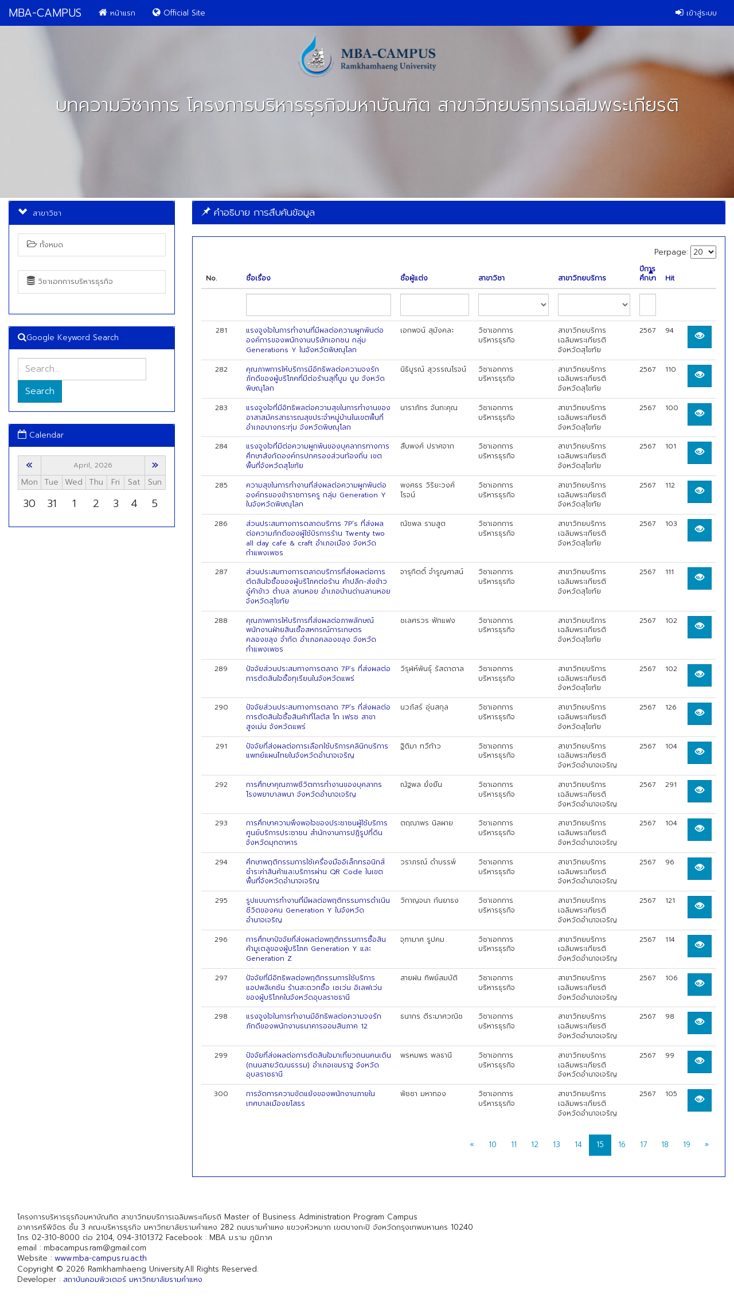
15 (600, 1144)
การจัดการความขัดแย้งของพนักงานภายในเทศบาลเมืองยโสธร (310, 1099)
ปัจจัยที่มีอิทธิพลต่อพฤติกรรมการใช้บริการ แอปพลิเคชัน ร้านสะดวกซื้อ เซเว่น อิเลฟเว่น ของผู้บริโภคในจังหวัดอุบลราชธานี (314, 988)
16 (622, 1144)
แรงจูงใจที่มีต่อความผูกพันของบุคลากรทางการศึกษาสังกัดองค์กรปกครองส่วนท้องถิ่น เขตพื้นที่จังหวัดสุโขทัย (317, 456)
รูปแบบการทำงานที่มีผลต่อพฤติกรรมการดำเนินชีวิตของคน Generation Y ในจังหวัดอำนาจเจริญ (318, 910)
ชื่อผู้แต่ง (414, 278)
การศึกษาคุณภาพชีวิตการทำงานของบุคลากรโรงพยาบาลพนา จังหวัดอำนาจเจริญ (314, 789)
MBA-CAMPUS (45, 13)
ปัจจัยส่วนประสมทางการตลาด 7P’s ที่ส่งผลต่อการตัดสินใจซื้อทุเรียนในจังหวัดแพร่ (318, 674)
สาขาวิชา (491, 278)
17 (643, 1144)
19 (686, 1144)
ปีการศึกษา (647, 274)
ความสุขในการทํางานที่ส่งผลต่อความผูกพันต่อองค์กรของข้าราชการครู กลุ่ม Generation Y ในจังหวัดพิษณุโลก (316, 495)
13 (556, 1144)
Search (39, 391)
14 (578, 1144)
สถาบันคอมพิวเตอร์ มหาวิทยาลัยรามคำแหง (132, 1279)
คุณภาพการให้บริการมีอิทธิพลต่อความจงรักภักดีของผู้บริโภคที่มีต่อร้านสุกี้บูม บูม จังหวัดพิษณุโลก (315, 379)
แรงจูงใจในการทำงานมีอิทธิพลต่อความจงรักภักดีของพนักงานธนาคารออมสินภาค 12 (313, 1021)
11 (514, 1144)
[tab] (459, 212)
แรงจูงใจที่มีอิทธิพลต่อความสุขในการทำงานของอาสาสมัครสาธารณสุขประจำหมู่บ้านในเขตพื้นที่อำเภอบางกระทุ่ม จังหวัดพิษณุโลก (318, 417)
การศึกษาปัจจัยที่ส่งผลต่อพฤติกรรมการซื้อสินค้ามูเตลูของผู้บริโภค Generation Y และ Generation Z (316, 949)
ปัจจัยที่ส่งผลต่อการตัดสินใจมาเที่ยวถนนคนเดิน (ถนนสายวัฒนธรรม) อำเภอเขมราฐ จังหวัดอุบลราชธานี (318, 1065)
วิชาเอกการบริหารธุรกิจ (70, 281)
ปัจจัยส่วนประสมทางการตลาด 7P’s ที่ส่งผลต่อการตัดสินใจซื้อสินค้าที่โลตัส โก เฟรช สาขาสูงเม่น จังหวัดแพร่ (318, 717)
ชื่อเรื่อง (258, 278)
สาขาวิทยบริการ (582, 278)
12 (534, 1144)
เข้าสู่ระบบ (696, 12)
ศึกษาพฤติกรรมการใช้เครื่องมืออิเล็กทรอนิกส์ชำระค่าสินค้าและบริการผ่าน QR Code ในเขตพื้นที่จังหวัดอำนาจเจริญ (315, 872)
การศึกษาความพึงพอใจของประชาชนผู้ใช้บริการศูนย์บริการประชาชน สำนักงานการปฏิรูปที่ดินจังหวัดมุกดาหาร (317, 833)
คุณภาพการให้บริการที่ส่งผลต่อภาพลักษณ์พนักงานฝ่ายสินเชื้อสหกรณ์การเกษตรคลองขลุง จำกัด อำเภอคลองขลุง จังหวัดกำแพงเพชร (311, 634)
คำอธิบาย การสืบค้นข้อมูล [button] (258, 212)
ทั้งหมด (45, 244)
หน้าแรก (117, 12)
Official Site (179, 12)
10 (493, 1144)
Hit (669, 278)
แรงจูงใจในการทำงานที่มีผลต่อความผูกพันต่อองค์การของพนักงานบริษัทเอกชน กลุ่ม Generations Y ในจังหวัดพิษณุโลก (315, 340)
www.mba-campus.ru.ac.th (100, 1258)
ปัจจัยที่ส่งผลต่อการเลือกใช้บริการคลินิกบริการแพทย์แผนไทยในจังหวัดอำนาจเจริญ (317, 751)
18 (665, 1144)
